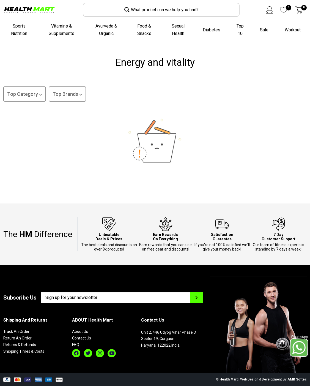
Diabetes (211, 29)
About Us (80, 331)
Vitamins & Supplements (61, 29)
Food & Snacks (144, 29)
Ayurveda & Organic (106, 29)
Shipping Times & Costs (23, 351)
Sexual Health (178, 29)
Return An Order (17, 338)
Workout (293, 29)
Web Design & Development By (273, 379)
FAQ (75, 344)
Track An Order (16, 331)
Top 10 (240, 29)
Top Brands (67, 94)
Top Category (24, 94)
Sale (264, 29)
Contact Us (81, 338)
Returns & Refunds (19, 344)
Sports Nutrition (19, 29)
